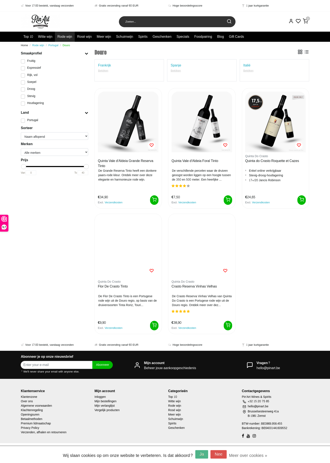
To (75, 173)
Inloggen (100, 397)
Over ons (27, 401)
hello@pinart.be (268, 368)
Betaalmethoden (31, 419)
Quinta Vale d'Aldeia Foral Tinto (195, 161)
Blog (220, 37)
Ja (202, 454)
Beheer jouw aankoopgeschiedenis (170, 368)
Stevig (31, 96)
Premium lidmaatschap (36, 423)
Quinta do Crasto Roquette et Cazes (272, 161)
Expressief (34, 67)
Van (23, 173)
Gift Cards (236, 37)
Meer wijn (104, 37)
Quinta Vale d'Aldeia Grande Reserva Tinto (125, 163)
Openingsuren (30, 414)
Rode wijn (64, 37)
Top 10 (28, 37)
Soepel (31, 82)
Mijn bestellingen (105, 401)
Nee (218, 454)
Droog (31, 89)
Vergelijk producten (107, 410)
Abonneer (102, 364)
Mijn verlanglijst (104, 405)
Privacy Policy (30, 428)
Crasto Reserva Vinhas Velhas (194, 286)
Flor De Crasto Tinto (113, 286)
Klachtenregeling (32, 410)
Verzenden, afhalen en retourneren (44, 432)
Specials (183, 37)
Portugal (53, 45)
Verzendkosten (113, 202)
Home (24, 45)
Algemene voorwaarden (36, 405)
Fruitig (31, 60)
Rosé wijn (84, 37)
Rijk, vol (32, 75)
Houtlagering (35, 103)
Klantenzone (29, 397)
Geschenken (162, 37)
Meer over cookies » (248, 455)
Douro (66, 45)
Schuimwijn (124, 37)
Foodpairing (203, 37)
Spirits (142, 37)
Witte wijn (45, 37)
